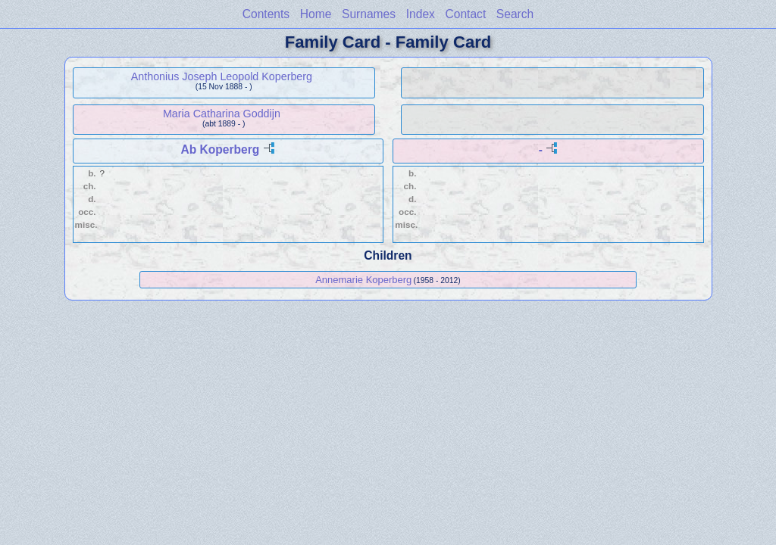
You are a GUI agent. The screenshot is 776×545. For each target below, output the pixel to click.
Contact (465, 14)
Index (420, 14)
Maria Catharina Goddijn (221, 113)
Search (515, 14)
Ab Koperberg (219, 149)
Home (316, 14)
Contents (265, 14)
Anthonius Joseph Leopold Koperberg (221, 76)
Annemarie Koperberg (363, 279)
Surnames (369, 14)
